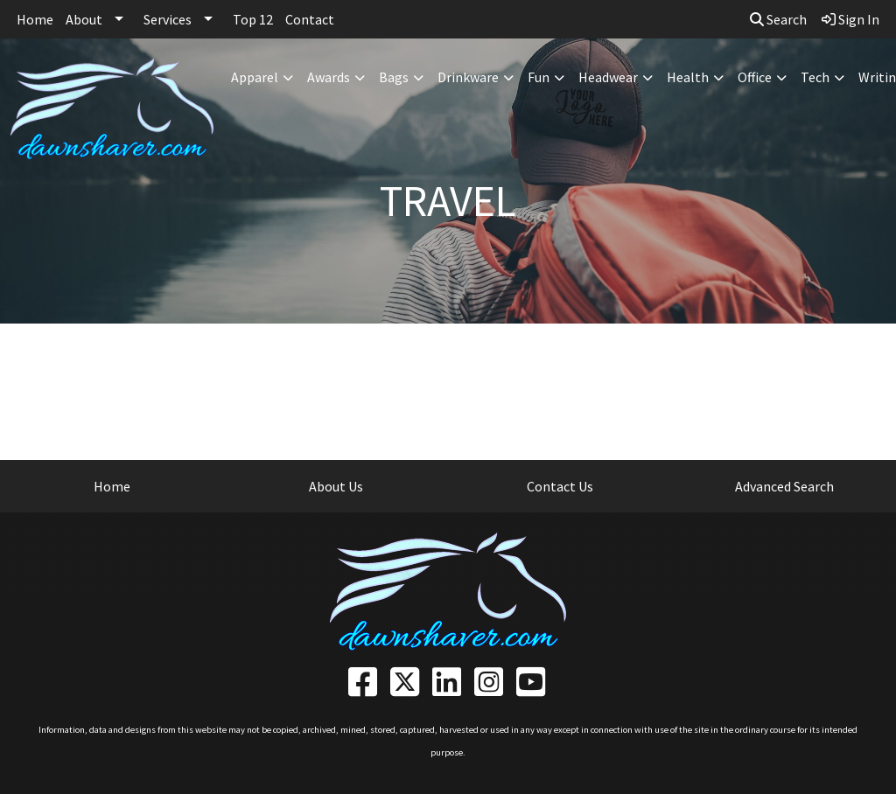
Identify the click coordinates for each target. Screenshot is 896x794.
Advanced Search (784, 486)
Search (778, 19)
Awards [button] (328, 77)
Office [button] (755, 77)
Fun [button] (539, 77)
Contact (309, 19)
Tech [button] (815, 77)
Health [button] (688, 77)
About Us (336, 486)
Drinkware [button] (468, 77)
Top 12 (253, 19)
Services (168, 19)
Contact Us (560, 486)
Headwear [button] (608, 77)
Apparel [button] (254, 77)
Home (35, 19)
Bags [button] (394, 77)
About (84, 19)
